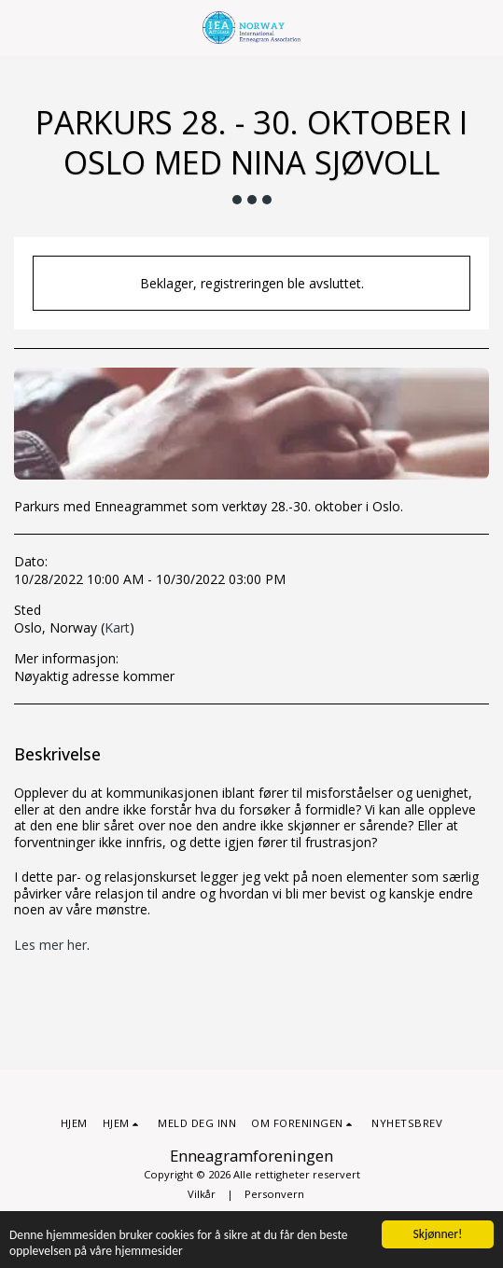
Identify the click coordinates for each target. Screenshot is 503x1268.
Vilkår (202, 1194)
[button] (20, 26)
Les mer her (50, 945)
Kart (117, 627)
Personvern (274, 1194)
